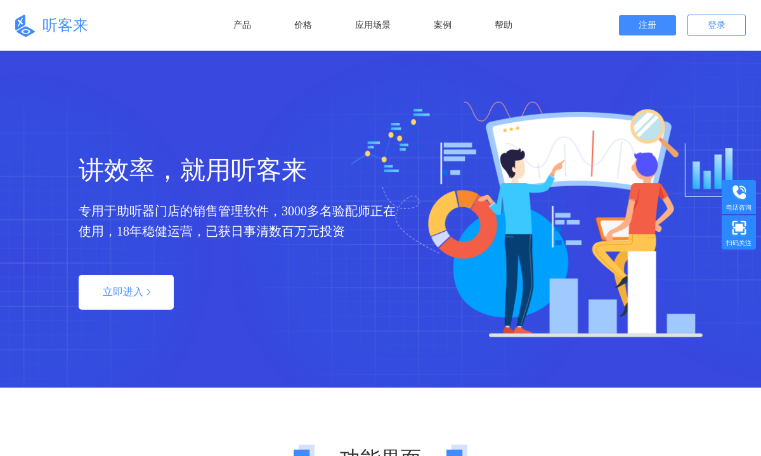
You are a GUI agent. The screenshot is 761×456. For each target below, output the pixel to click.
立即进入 (126, 291)
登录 (716, 25)
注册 (647, 25)
